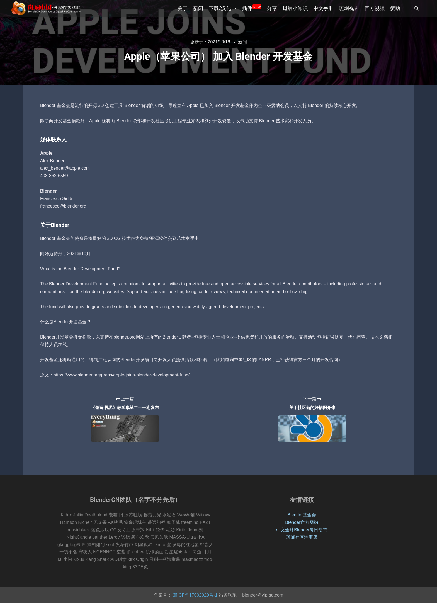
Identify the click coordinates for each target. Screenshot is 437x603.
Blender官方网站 (301, 522)
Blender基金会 (301, 514)
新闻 (242, 42)
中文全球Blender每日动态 (301, 529)
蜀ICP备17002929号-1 (195, 595)
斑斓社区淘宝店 (301, 537)
